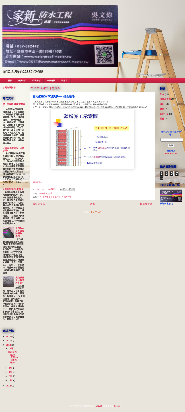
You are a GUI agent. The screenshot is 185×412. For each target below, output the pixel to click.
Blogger (116, 406)
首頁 (10, 80)
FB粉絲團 (51, 80)
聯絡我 (64, 80)
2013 (8, 345)
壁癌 (50, 193)
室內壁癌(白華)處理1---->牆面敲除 (54, 96)
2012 (8, 385)
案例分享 (43, 193)
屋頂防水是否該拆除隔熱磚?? (19, 232)
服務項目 (22, 80)
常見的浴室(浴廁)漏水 (13, 189)
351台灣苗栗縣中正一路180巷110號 (55, 197)
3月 (10, 372)
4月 (10, 368)
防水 (162, 94)
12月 (11, 348)
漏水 (162, 104)
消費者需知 (165, 99)
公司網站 (36, 80)
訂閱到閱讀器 (9, 87)
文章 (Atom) (95, 212)
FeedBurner (171, 153)
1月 (10, 380)
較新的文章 (39, 204)
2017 (8, 340)
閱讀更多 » (37, 182)
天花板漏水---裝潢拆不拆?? (20, 280)
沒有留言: (51, 189)
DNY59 (99, 406)
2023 (8, 336)
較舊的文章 (146, 204)
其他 (162, 118)
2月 (10, 376)
